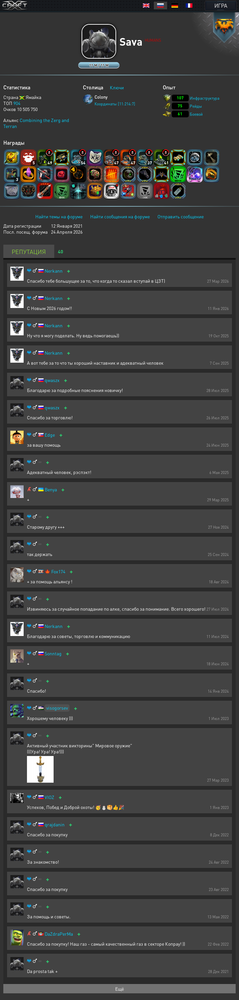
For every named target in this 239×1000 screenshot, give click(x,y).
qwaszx (52, 380)
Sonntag (53, 653)
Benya (51, 489)
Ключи (117, 87)
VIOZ (49, 797)
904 (16, 103)
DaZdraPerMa (59, 934)
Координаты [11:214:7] (115, 103)
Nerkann (54, 271)
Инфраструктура (204, 98)
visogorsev (57, 708)
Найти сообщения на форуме (120, 216)
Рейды (196, 106)
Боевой (196, 114)
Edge (50, 435)
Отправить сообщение (180, 216)
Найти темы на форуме (59, 216)
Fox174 (58, 571)
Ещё (119, 989)
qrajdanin (55, 824)
